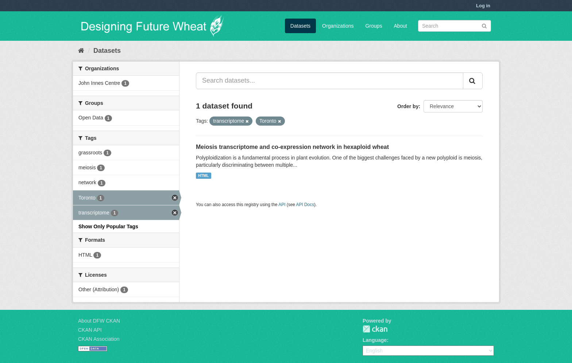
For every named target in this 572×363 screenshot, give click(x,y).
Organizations (337, 26)
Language (375, 340)
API (281, 204)
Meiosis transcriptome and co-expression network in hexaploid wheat (292, 147)
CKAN (375, 329)
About (400, 26)
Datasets (300, 26)
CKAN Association (99, 339)
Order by (407, 106)
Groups (373, 26)
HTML (203, 175)
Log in (483, 5)
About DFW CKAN (99, 321)
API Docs (305, 204)
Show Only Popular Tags (108, 226)
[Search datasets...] (329, 80)
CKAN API (90, 330)
